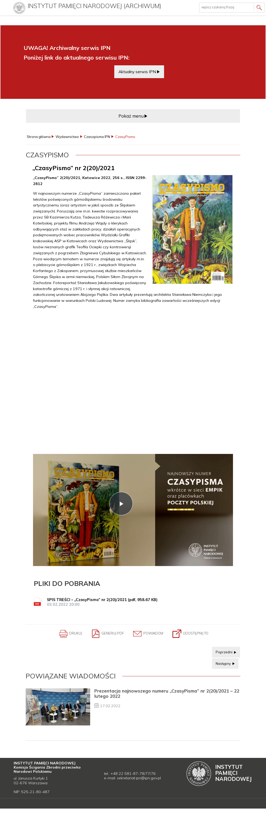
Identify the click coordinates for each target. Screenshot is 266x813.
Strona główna (39, 137)
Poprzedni (222, 651)
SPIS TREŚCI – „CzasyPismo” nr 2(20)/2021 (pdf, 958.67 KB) (134, 603)
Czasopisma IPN (97, 137)
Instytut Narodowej (233, 774)
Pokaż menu (131, 116)
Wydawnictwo (67, 137)
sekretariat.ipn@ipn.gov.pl (139, 779)
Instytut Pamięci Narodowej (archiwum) (95, 6)
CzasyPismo (125, 137)
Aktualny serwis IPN (137, 71)
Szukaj (259, 8)
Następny (222, 663)
